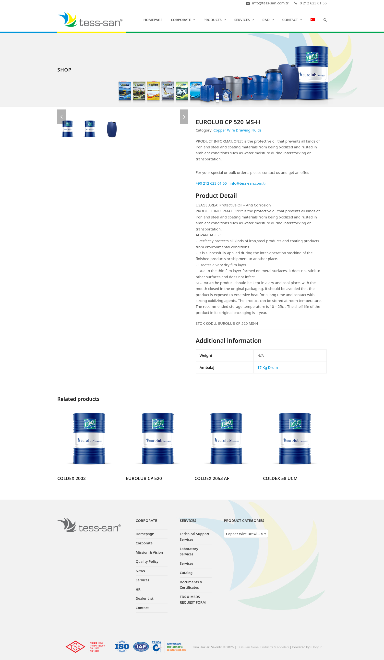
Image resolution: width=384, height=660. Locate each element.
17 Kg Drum (267, 367)
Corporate (144, 543)
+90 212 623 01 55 (211, 183)
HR (138, 589)
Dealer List (145, 598)
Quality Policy (147, 561)
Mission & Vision (149, 552)
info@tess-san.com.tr (248, 183)
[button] (325, 19)
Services (142, 580)
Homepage (145, 533)
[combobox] (246, 533)
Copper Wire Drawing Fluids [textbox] (247, 533)
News (140, 570)
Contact (142, 607)
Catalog (186, 572)
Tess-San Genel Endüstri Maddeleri (263, 647)
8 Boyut (316, 647)
